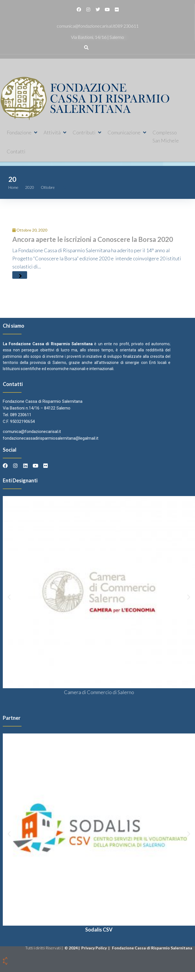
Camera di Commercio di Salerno (99, 692)
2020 (29, 187)
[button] (22, 132)
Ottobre (48, 187)
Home (13, 187)
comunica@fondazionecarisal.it (86, 25)
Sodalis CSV (99, 929)
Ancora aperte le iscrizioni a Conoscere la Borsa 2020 (92, 239)
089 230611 (127, 25)
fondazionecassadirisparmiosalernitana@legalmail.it (50, 438)
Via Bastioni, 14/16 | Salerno (97, 37)
